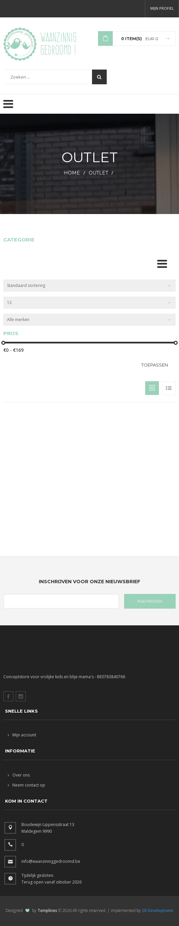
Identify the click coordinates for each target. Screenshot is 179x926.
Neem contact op (26, 785)
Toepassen (154, 365)
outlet (98, 173)
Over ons (19, 775)
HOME (72, 173)
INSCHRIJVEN (149, 601)
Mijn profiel (162, 8)
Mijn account (22, 735)
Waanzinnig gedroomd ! (58, 43)
